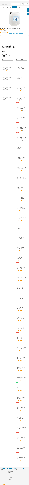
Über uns (8, 480)
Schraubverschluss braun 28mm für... (21, 398)
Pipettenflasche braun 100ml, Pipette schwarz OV (21, 178)
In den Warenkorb (15, 33)
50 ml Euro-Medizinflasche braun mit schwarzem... (21, 338)
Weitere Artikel (7, 41)
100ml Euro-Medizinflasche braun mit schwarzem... (21, 138)
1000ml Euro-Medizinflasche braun (21, 408)
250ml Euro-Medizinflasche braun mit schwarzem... (21, 268)
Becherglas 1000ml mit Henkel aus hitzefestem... (21, 68)
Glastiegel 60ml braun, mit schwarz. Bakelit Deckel (21, 418)
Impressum (8, 473)
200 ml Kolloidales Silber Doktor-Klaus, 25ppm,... (21, 448)
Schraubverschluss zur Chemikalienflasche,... (20, 298)
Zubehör (11, 41)
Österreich (2, 469)
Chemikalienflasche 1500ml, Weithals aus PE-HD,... (21, 308)
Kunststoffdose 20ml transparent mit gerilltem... (21, 198)
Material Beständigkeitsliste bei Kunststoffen (17, 473)
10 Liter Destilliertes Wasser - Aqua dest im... (21, 378)
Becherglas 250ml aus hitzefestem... (20, 188)
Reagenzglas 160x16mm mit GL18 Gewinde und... (21, 168)
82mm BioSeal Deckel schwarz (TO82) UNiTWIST (21, 238)
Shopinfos (15, 469)
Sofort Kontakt (16, 470)
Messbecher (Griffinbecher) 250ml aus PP (21, 368)
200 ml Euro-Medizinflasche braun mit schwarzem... (21, 458)
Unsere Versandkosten (10, 476)
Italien (2, 471)
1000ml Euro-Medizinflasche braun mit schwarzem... (21, 438)
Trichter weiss (19, 387)
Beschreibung (2, 41)
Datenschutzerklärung (10, 472)
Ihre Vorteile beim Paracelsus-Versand (17, 475)
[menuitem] (1, 0)
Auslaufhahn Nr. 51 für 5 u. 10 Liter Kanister (21, 78)
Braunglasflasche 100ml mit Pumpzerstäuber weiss (21, 348)
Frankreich (2, 470)
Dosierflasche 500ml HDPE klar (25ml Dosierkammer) (21, 328)
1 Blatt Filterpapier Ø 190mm (21, 277)
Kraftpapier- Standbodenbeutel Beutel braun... (21, 318)
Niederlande (2, 472)
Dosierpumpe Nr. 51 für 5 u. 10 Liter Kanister (21, 148)
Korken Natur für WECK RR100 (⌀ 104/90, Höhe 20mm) (21, 228)
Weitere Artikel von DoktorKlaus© (22, 44)
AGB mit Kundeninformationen (10, 471)
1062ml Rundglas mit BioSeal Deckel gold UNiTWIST (20, 248)
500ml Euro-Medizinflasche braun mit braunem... (21, 128)
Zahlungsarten (9, 479)
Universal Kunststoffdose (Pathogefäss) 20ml (21, 158)
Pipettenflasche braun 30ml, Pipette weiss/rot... (21, 358)
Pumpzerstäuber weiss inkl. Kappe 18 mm (21, 218)
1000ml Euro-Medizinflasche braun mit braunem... (21, 108)
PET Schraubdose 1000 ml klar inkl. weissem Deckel (21, 208)
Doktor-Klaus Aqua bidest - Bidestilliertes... (7, 68)
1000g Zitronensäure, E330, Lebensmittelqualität (21, 428)
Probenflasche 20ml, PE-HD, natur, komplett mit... (21, 288)
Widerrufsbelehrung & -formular (10, 478)
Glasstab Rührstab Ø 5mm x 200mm (21, 118)
